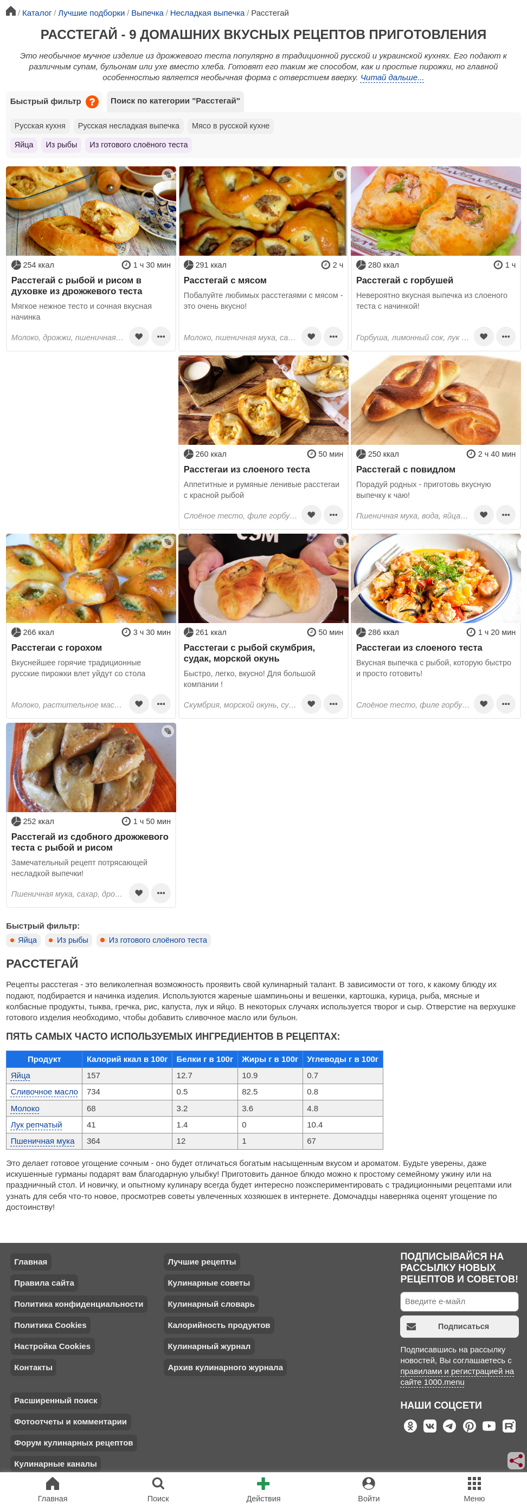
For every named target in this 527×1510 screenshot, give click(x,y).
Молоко (25, 1108)
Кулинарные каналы (55, 1463)
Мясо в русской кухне (230, 125)
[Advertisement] (91, 423)
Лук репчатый (36, 1124)
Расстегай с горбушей (404, 280)
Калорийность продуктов (219, 1325)
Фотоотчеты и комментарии (70, 1421)
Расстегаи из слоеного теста (247, 469)
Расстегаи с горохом (56, 647)
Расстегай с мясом (225, 280)
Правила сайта (44, 1282)
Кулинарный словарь (211, 1303)
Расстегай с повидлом (405, 469)
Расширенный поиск (55, 1400)
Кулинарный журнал (209, 1346)
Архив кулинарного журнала (225, 1367)
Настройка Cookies (52, 1346)
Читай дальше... (393, 77)
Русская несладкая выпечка (128, 125)
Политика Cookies (50, 1325)
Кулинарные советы (209, 1282)
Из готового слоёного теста (138, 144)
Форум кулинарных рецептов (73, 1442)
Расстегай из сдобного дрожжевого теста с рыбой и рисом (90, 842)
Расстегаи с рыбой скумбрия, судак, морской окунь (249, 653)
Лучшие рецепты (202, 1261)
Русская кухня (40, 125)
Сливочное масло (44, 1091)
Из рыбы (61, 144)
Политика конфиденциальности (78, 1303)
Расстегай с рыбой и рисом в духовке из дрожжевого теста (77, 285)
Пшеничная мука (43, 1140)
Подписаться (448, 1326)
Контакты (33, 1367)
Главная (30, 1261)
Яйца (24, 144)
